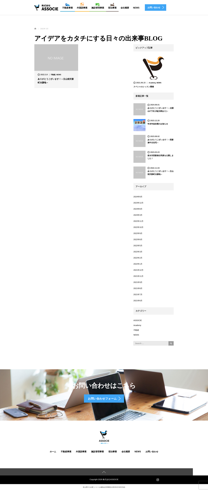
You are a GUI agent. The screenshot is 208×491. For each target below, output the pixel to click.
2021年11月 (138, 276)
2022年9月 (137, 233)
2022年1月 (137, 264)
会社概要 (125, 8)
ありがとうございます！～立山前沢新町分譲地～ (56, 81)
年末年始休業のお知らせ (158, 124)
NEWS (136, 8)
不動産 (53, 75)
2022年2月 (137, 258)
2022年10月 (138, 227)
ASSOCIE (137, 320)
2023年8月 (137, 209)
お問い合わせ (152, 452)
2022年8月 (137, 239)
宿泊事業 (112, 8)
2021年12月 (138, 270)
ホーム (53, 452)
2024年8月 (137, 197)
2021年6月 (137, 301)
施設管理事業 (97, 8)
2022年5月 (137, 246)
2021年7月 (137, 294)
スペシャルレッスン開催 (143, 87)
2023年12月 (138, 203)
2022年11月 (138, 221)
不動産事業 (67, 8)
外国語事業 (82, 8)
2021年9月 (137, 282)
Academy (152, 83)
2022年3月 (137, 252)
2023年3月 (137, 215)
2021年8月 (137, 288)
